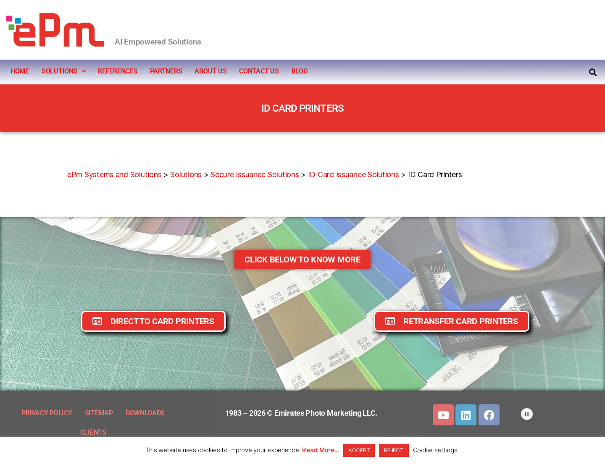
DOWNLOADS (145, 413)
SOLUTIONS (63, 71)
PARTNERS (166, 71)
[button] (63, 71)
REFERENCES (117, 71)
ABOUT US (210, 71)
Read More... (320, 450)
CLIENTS (93, 432)
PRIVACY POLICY (46, 413)
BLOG (300, 71)
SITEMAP (99, 413)
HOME (20, 71)
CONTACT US (259, 71)
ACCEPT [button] (359, 450)
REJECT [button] (393, 450)
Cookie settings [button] (435, 450)
